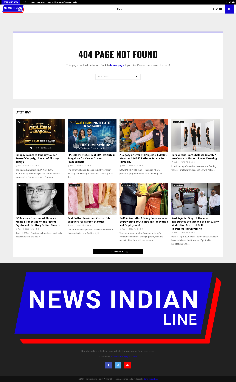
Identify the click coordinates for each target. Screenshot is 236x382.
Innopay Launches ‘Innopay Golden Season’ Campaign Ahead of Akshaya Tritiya (37, 158)
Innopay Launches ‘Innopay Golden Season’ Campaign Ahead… (54, 2)
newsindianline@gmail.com (124, 356)
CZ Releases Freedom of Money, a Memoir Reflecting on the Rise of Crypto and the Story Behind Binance (38, 222)
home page (117, 65)
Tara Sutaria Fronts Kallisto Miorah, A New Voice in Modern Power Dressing (194, 157)
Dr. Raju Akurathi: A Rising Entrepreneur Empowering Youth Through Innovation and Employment (144, 222)
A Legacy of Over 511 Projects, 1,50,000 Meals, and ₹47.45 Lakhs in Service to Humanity (143, 158)
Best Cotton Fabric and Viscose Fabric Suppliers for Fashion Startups (90, 220)
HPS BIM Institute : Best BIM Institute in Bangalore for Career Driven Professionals (91, 158)
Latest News (23, 112)
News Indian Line (151, 379)
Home (119, 9)
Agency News (22, 122)
